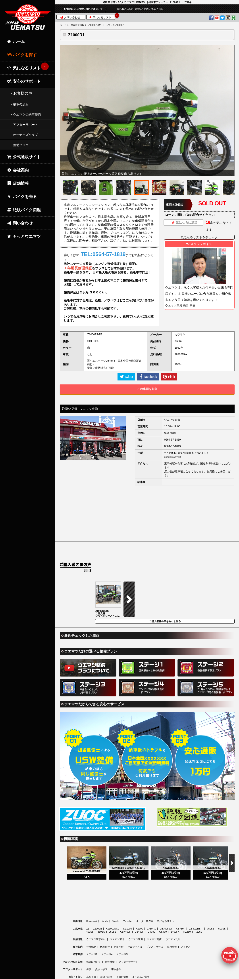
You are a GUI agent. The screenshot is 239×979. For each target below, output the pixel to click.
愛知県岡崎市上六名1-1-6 (193, 452)
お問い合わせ (70, 17)
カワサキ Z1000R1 (115, 25)
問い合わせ (20, 223)
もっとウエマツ (24, 236)
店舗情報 (18, 183)
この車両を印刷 (147, 389)
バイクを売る (22, 196)
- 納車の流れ (20, 104)
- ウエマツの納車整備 (26, 114)
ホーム (63, 25)
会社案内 (18, 170)
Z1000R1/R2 (94, 25)
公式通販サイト (24, 157)
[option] (147, 110)
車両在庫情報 (77, 25)
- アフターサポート (24, 124)
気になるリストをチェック (199, 237)
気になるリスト (102, 17)
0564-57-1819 (172, 439)
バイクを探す (22, 55)
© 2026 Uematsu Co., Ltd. (147, 976)
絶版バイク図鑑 (24, 210)
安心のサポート (24, 81)
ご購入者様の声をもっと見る (165, 586)
